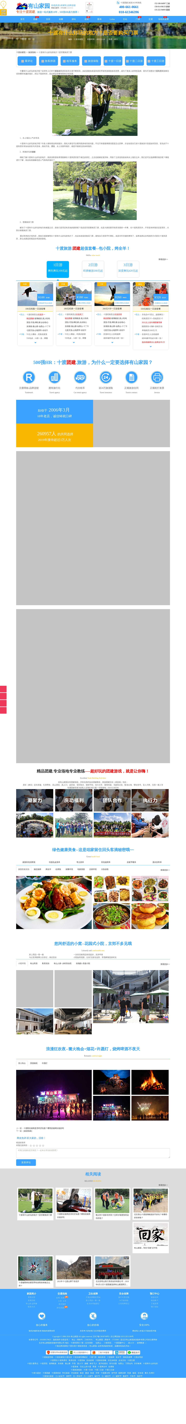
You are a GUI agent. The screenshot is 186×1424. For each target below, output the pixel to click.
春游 (82, 1373)
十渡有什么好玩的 (150, 1363)
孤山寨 (35, 326)
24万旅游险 (123, 1300)
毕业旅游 (74, 1373)
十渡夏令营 (105, 1373)
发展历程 (31, 1300)
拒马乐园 (113, 1363)
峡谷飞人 (93, 1363)
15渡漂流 (107, 1343)
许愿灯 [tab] (44, 1063)
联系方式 (31, 1307)
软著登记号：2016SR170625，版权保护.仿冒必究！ (49, 1340)
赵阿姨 (34, 1304)
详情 (46, 338)
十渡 (22, 71)
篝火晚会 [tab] (22, 1063)
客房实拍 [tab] (45, 963)
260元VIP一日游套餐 (112, 309)
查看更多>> (163, 259)
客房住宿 (72, 1360)
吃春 (129, 1373)
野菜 (94, 1367)
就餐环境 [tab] (69, 869)
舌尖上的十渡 (85, 1367)
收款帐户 (154, 1300)
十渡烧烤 (110, 1357)
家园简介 (31, 1293)
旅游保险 (91, 61)
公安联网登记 (123, 1304)
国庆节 (139, 1376)
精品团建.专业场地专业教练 (61, 771)
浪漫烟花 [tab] (33, 1063)
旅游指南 (32, 52)
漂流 (53, 146)
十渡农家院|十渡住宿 (63, 1357)
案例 (99, 19)
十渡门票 (93, 1357)
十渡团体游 (56, 1373)
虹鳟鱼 (111, 1367)
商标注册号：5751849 (58, 8)
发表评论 (26, 1162)
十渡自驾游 (138, 1357)
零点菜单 (80, 862)
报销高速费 (163, 18)
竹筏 (32, 322)
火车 (64, 1301)
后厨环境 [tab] (93, 869)
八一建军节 (116, 1376)
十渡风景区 (158, 71)
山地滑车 (38, 330)
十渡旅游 (56, 71)
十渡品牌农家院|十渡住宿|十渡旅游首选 (71, 1346)
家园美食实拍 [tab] (23, 869)
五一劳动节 (77, 1376)
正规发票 (154, 1304)
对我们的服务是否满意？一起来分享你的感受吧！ (93, 1153)
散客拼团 (48, 61)
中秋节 (133, 1376)
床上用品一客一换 (93, 1300)
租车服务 (70, 61)
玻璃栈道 (38, 319)
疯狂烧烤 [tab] (37, 869)
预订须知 (154, 1307)
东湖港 (29, 326)
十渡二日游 (134, 61)
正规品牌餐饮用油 (93, 1297)
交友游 (140, 1373)
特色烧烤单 (105, 862)
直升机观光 (103, 1363)
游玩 (74, 19)
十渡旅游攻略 (100, 1360)
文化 (125, 19)
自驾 (58, 1298)
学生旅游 (66, 1373)
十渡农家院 (78, 39)
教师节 (125, 1376)
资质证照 (31, 1297)
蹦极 (33, 152)
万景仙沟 (129, 1363)
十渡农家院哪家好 (80, 1357)
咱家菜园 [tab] (81, 869)
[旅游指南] (28, 1131)
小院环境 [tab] (22, 963)
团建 (36, 18)
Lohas (112, 19)
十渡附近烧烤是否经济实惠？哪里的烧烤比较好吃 (44, 1128)
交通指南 (62, 1293)
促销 (87, 18)
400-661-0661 (129, 7)
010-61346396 (129, 12)
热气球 (114, 1373)
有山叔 (28, 1304)
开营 (97, 1373)
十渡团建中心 (119, 1343)
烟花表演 (101, 1357)
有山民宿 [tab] (33, 963)
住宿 (48, 19)
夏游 (87, 1373)
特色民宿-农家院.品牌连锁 (63, 5)
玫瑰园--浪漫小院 (83, 963)
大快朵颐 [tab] (104, 869)
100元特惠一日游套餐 (35, 309)
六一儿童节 (88, 1376)
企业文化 (122, 1360)
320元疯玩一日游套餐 (151, 309)
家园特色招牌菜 (28, 862)
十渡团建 (46, 1373)
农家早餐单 (131, 862)
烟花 (134, 1373)
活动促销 (90, 1360)
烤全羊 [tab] (48, 869)
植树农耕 (122, 1373)
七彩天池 (30, 330)
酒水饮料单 (157, 862)
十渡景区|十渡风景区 (58, 1360)
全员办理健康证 (93, 1304)
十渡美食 (81, 1360)
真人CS (131, 1343)
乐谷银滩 (137, 1363)
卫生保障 (93, 1293)
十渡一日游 (113, 61)
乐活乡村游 (112, 1360)
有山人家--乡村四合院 (63, 963)
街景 (64, 1298)
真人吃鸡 (46, 319)
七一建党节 (106, 1376)
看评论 (27, 61)
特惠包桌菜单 (54, 862)
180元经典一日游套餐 (74, 309)
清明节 (69, 1376)
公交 (60, 1301)
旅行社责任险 (123, 1297)
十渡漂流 (43, 1363)
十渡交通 (131, 1360)
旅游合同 (154, 1297)
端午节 (97, 1376)
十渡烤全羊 (102, 1367)
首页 (22, 19)
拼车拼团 (62, 1308)
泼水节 (118, 1357)
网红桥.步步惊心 (42, 322)
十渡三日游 (156, 61)
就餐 (61, 19)
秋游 (92, 1373)
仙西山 (41, 326)
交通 (151, 19)
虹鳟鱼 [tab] (58, 869)
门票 (138, 18)
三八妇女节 (60, 1376)
